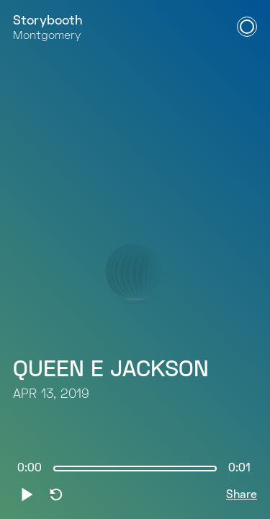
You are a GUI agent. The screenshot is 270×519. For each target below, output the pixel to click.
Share (241, 495)
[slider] (135, 468)
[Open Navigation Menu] (247, 27)
